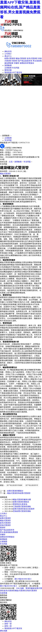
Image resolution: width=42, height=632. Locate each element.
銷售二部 (8, 626)
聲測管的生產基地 (20, 504)
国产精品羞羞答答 (25, 61)
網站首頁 (8, 51)
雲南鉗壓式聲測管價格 (22, 511)
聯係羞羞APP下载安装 (13, 72)
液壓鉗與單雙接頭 (27, 63)
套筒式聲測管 (32, 58)
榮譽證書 (8, 70)
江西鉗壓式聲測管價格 (22, 506)
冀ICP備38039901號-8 (22, 579)
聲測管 (14, 61)
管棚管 (16, 63)
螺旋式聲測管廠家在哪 (22, 499)
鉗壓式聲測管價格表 (21, 502)
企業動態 (8, 68)
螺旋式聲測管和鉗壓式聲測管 (18, 493)
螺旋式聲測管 (21, 58)
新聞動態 (8, 65)
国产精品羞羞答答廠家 (14, 485)
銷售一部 (8, 624)
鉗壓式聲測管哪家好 (15, 491)
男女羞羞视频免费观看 (9, 532)
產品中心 (8, 56)
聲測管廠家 (30, 588)
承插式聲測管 (5, 525)
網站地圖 (3, 631)
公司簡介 (8, 54)
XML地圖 (20, 588)
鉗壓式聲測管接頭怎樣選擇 (23, 509)
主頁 (11, 162)
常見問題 (15, 68)
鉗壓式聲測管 (9, 58)
